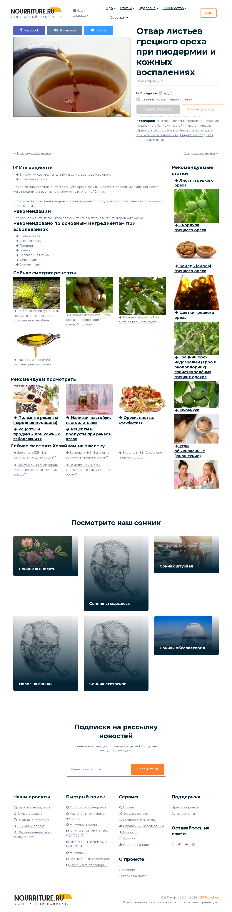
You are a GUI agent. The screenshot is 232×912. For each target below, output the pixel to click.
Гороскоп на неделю (31, 807)
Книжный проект (28, 826)
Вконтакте (65, 30)
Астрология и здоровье (87, 807)
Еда (109, 8)
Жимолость (78, 852)
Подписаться (147, 769)
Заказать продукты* (158, 109)
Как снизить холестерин (88, 865)
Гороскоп (128, 832)
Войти (208, 13)
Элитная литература (31, 820)
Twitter (99, 30)
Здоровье (147, 8)
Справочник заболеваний (141, 826)
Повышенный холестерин (89, 859)
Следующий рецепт (199, 153)
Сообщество (173, 8)
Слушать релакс (27, 813)
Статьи (126, 8)
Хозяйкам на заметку (137, 820)
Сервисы (117, 18)
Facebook (29, 30)
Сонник (127, 838)
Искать (126, 807)
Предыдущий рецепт (34, 153)
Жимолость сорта (83, 824)
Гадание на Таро (134, 845)
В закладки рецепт (203, 109)
